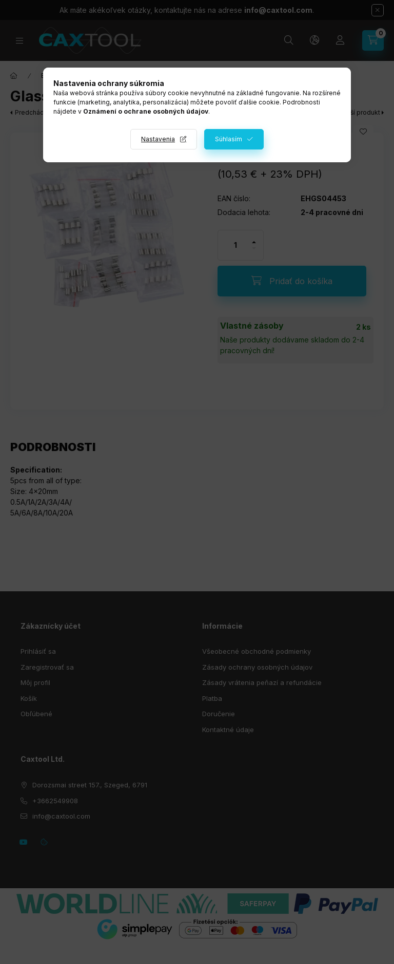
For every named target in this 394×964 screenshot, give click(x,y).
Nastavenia (158, 139)
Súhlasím (228, 139)
